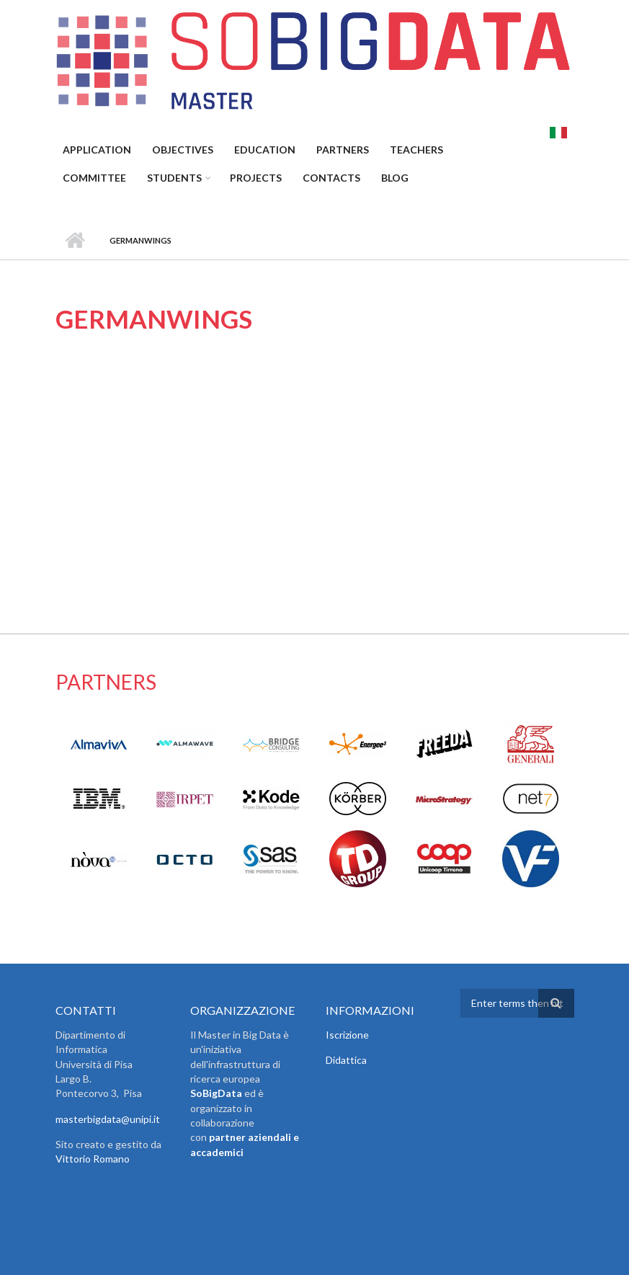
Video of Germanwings (255, 460)
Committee (94, 178)
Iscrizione (347, 1035)
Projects (256, 178)
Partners (342, 149)
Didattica (346, 1060)
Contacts (331, 178)
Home (75, 241)
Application (97, 149)
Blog (395, 178)
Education (264, 149)
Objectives (182, 149)
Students (174, 178)
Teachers (416, 149)
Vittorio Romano (92, 1158)
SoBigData (216, 1093)
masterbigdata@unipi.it (107, 1119)
